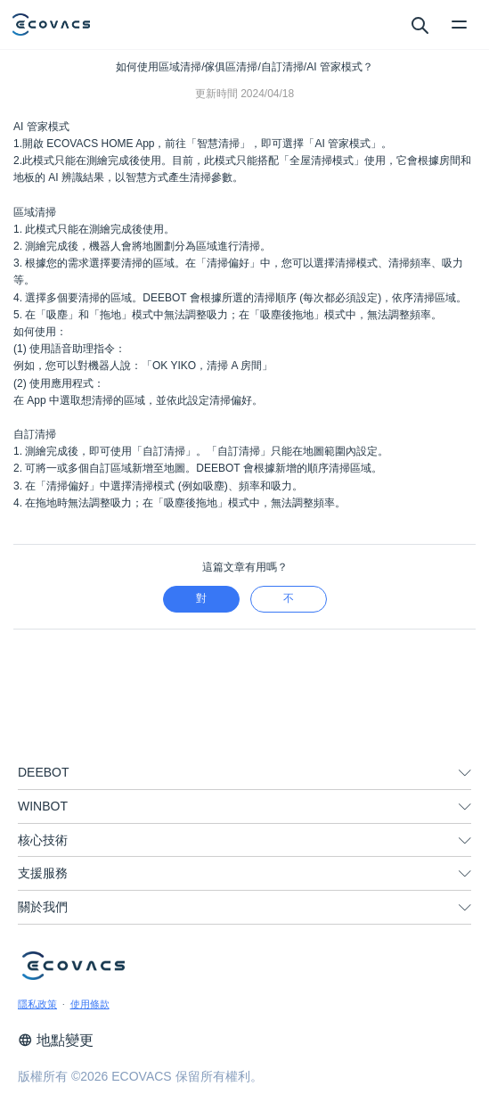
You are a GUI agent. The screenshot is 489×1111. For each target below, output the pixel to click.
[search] (419, 24)
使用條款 (90, 1004)
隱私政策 (37, 1004)
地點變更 (56, 1040)
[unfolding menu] (465, 773)
